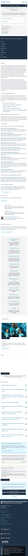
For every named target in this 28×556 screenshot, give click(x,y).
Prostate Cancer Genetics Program (7, 169)
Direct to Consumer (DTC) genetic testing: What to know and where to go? (12, 435)
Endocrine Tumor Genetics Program (7, 133)
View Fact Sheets (6, 192)
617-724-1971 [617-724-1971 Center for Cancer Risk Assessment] (6, 31)
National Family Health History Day (9, 385)
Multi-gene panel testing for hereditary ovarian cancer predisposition (13, 424)
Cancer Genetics (17, 5)
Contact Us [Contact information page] (3, 512)
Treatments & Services (12, 5)
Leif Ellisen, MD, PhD (8, 211)
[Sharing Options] (26, 5)
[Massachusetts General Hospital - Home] (14, 502)
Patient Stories (3, 52)
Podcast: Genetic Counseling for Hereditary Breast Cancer (13, 390)
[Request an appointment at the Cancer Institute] (14, 18)
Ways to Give (4, 522)
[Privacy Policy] (7, 554)
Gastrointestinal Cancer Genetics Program (8, 142)
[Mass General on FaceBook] (1, 515)
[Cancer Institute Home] (9, 2)
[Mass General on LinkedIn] (10, 515)
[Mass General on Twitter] (3, 515)
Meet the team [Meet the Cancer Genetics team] (4, 200)
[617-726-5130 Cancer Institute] (14, 496)
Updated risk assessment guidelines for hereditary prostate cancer (12, 430)
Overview (2, 41)
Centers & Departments (6, 524)
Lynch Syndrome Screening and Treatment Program (10, 152)
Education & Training (6, 517)
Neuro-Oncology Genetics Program (7, 161)
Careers (3, 519)
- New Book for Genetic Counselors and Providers (13, 396)
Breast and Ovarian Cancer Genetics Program (9, 128)
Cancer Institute (6, 5)
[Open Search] (23, 2)
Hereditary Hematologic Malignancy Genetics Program (10, 147)
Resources (2, 50)
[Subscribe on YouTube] (8, 515)
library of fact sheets (7, 186)
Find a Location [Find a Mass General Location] (4, 510)
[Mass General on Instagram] (6, 515)
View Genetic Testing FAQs (6, 232)
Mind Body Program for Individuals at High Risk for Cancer (13, 407)
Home (2, 5)
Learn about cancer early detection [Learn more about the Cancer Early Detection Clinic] (6, 450)
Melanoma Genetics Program (6, 157)
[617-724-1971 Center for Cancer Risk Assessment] (14, 21)
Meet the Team (3, 48)
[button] (14, 338)
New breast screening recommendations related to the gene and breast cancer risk (12, 418)
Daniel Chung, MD (7, 205)
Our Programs (3, 43)
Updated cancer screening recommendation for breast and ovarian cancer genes (12, 413)
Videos (2, 54)
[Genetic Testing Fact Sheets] (14, 264)
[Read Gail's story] (5, 348)
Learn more (3, 461)
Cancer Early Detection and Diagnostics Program (10, 177)
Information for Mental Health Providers (10, 402)
